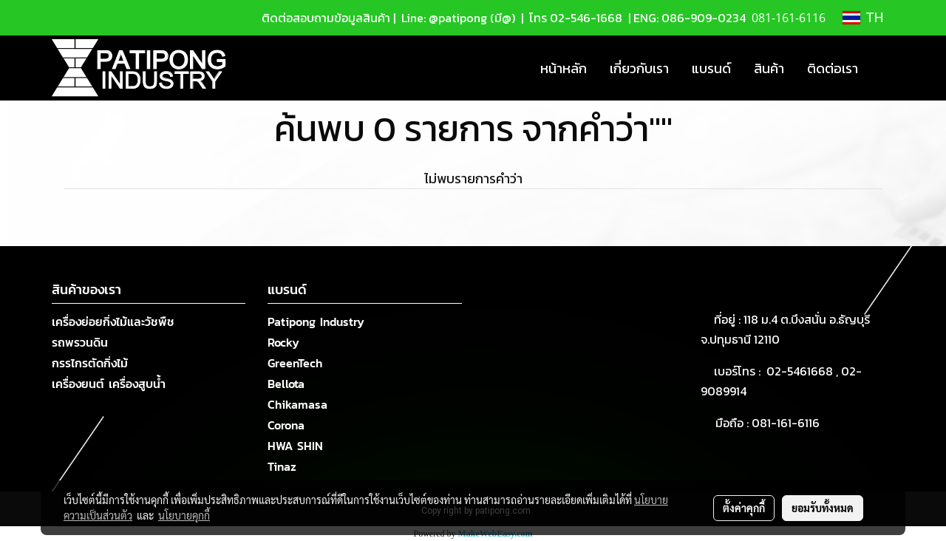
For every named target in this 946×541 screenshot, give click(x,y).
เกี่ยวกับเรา (639, 68)
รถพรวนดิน (80, 342)
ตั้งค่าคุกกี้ (744, 507)
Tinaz (282, 466)
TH (863, 17)
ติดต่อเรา (832, 68)
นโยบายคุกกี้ (184, 515)
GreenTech (295, 363)
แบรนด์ (711, 68)
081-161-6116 (789, 423)
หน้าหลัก (563, 68)
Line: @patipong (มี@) (456, 18)
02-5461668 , (803, 371)
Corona (286, 425)
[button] (882, 68)
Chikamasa (297, 404)
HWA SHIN (295, 446)
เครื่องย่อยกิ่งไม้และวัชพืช (113, 321)
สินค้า (769, 68)
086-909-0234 (703, 18)
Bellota (286, 383)
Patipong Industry (316, 321)
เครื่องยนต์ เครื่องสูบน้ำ (109, 383)
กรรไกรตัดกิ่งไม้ (90, 363)
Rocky (283, 342)
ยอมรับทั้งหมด (823, 507)
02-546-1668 (586, 18)
